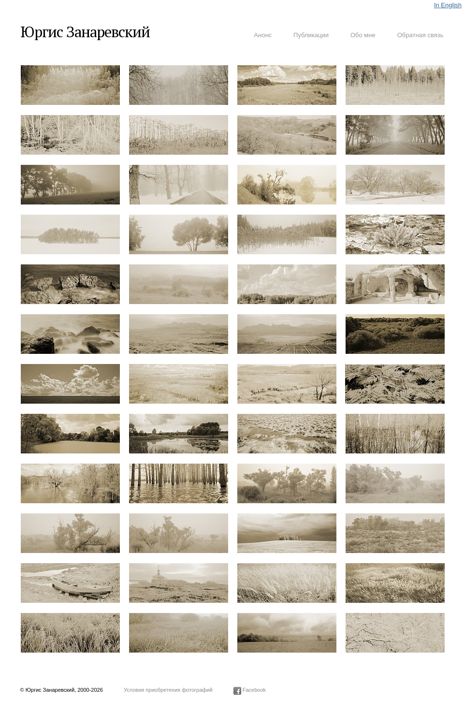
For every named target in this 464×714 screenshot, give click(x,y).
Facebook (249, 690)
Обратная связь (420, 35)
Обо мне (363, 35)
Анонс (263, 35)
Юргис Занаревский (85, 32)
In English (448, 5)
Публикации (311, 35)
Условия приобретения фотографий (168, 690)
